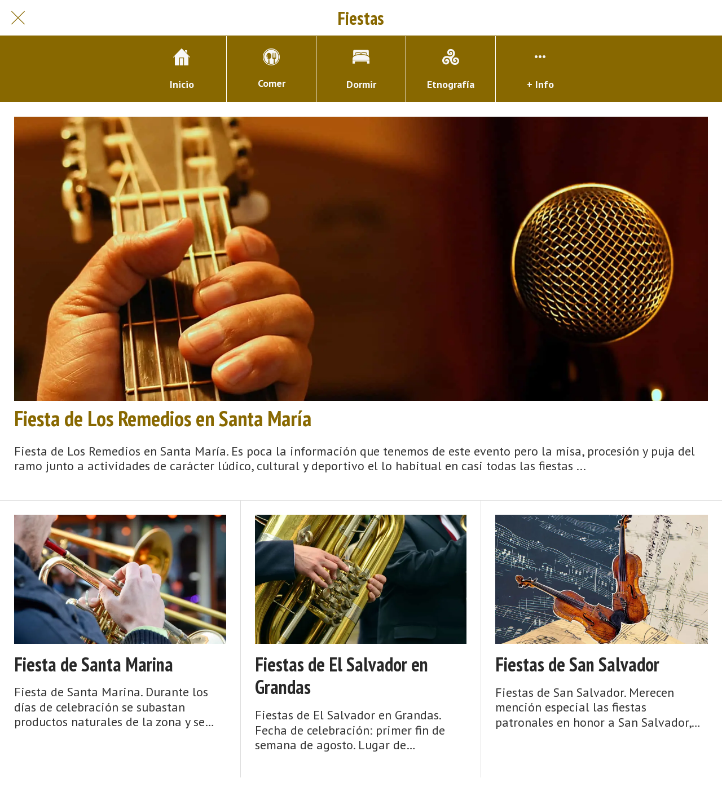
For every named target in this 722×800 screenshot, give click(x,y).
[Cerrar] (18, 18)
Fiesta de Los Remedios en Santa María (162, 418)
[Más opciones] (540, 69)
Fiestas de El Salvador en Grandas (341, 676)
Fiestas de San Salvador (577, 664)
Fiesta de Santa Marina (93, 664)
